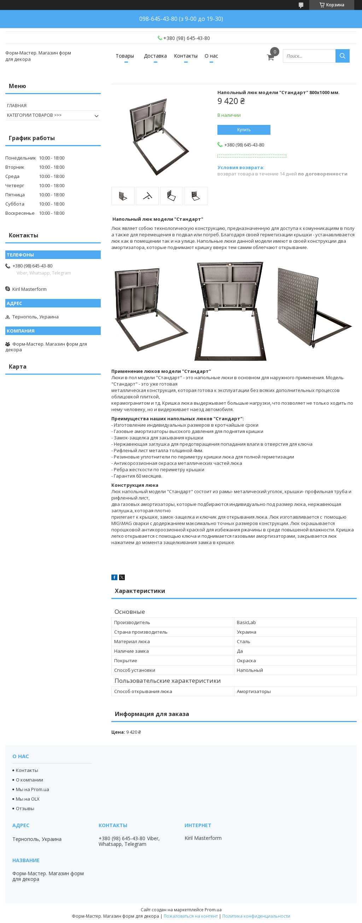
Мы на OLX (28, 799)
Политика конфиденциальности (256, 916)
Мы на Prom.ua (32, 789)
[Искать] (342, 56)
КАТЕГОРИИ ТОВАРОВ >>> (34, 115)
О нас (211, 55)
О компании (29, 780)
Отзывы (25, 808)
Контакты (186, 55)
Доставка (155, 55)
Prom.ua (213, 910)
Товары (125, 55)
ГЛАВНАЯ (17, 106)
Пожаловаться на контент (191, 916)
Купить (244, 129)
